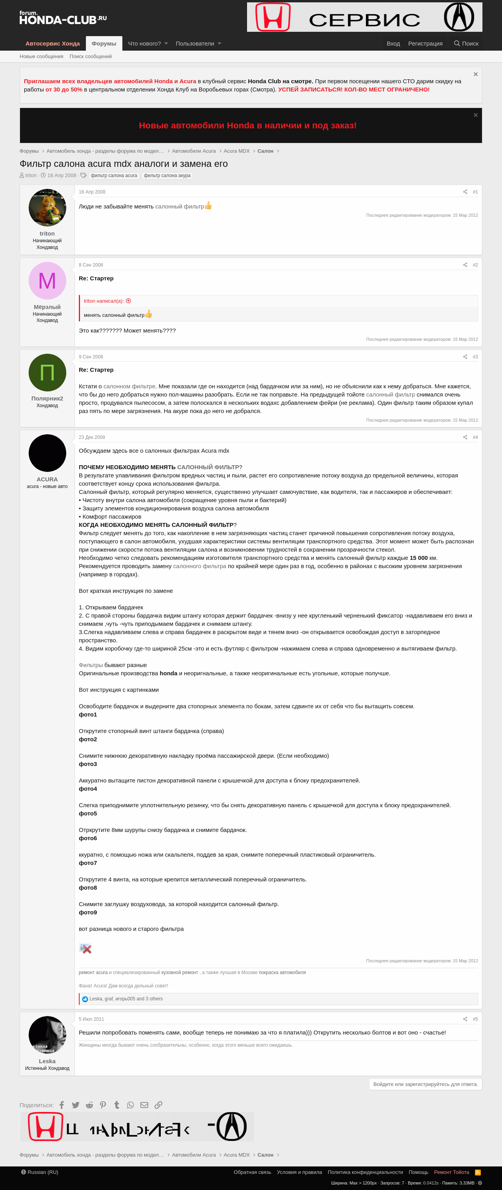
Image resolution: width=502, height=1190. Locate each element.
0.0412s (430, 1183)
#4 (475, 437)
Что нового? (144, 43)
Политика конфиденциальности (365, 1172)
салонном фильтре (129, 386)
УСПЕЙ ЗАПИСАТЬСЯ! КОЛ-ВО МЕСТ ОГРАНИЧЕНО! (354, 89)
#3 (475, 357)
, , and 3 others (126, 999)
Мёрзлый (47, 306)
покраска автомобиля (282, 972)
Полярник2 (47, 398)
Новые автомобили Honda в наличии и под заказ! (248, 125)
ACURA (47, 479)
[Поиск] (465, 43)
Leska (47, 1061)
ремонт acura (93, 972)
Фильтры (91, 665)
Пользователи (195, 43)
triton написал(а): (104, 301)
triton (31, 175)
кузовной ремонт (180, 972)
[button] (166, 43)
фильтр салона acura (114, 175)
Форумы (104, 43)
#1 (475, 192)
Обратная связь (252, 1172)
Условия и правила (299, 1172)
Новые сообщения (42, 56)
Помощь (418, 1172)
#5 (475, 1019)
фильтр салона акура (167, 175)
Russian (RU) (39, 1172)
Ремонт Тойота (451, 1172)
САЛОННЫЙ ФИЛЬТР (208, 467)
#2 (475, 265)
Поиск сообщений (91, 56)
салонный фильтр (179, 206)
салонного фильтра (199, 566)
